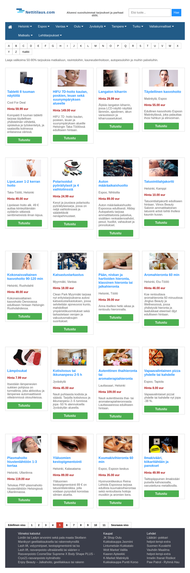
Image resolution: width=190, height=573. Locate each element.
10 (95, 525)
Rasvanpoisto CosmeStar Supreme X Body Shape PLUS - (56, 554)
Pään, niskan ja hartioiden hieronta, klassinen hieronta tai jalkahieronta (116, 280)
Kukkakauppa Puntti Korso (120, 562)
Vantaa (61, 26)
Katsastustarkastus (68, 275)
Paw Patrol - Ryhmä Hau (163, 562)
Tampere (119, 26)
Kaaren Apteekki (114, 554)
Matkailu (25, 35)
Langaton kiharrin (113, 92)
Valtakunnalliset (161, 26)
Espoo (44, 26)
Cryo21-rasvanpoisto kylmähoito (39, 558)
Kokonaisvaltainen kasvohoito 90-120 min (25, 277)
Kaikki (25, 51)
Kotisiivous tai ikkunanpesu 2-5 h (67, 373)
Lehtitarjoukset (50, 35)
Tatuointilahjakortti (159, 181)
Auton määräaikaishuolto (113, 183)
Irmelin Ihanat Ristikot (161, 558)
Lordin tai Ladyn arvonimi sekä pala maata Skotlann (52, 537)
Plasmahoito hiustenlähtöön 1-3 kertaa (22, 462)
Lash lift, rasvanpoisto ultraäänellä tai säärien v (49, 549)
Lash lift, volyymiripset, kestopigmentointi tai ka (49, 545)
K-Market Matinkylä (116, 558)
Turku (137, 26)
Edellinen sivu (16, 525)
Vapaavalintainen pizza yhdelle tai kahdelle (162, 373)
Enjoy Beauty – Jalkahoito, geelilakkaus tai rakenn (51, 562)
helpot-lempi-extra (159, 541)
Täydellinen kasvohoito (162, 92)
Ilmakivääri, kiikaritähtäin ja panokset (156, 462)
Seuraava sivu (119, 525)
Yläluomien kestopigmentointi (67, 460)
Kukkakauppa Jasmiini (118, 541)
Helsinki (25, 26)
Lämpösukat (17, 371)
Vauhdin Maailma (158, 549)
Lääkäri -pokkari (157, 537)
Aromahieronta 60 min (161, 275)
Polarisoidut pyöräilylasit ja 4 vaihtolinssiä (66, 185)
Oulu (78, 26)
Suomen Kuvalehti (159, 545)
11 (104, 525)
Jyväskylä (97, 26)
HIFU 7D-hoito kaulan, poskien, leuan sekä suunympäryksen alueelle (70, 97)
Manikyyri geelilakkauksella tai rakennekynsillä (48, 541)
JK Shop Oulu (112, 537)
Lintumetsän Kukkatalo (118, 545)
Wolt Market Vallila (115, 549)
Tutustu (24, 140)
